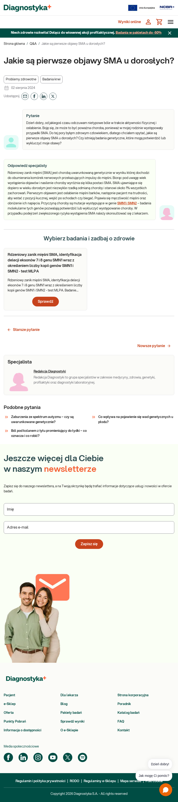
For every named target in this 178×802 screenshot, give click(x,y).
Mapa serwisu (130, 781)
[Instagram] (38, 757)
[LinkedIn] (23, 757)
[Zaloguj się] (148, 22)
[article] (45, 279)
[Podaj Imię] (89, 509)
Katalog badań (129, 712)
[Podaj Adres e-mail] (89, 527)
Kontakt (124, 730)
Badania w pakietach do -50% (139, 32)
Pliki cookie (154, 781)
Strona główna (14, 43)
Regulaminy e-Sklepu (100, 781)
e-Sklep (10, 704)
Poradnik (124, 704)
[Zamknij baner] (169, 33)
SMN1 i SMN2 (127, 203)
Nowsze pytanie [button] (154, 346)
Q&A (33, 43)
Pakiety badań (71, 712)
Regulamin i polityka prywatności (40, 781)
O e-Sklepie (69, 730)
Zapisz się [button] (89, 544)
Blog (63, 704)
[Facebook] (8, 757)
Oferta (9, 712)
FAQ (121, 721)
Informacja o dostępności (22, 730)
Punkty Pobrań (15, 721)
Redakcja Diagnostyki (50, 371)
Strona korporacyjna (133, 695)
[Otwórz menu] (169, 22)
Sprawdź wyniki (72, 721)
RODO (74, 781)
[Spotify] (82, 757)
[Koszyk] (159, 22)
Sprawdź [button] (45, 301)
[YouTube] (52, 757)
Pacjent (9, 695)
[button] (21, 79)
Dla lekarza (69, 695)
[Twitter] (67, 757)
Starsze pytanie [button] (23, 330)
